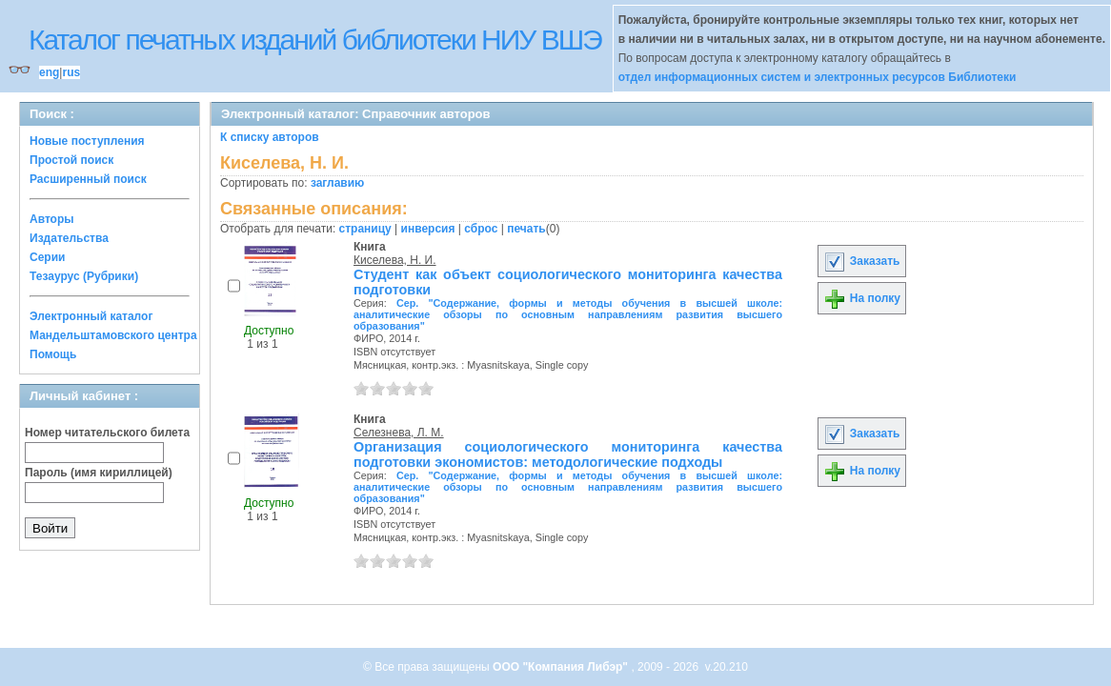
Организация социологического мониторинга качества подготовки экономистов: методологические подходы (568, 454)
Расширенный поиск (88, 179)
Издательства (69, 238)
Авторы (52, 219)
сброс (480, 228)
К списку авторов (269, 137)
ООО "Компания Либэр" (562, 667)
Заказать (861, 261)
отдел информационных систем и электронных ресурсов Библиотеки (817, 77)
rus (71, 72)
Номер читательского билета (107, 432)
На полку (861, 298)
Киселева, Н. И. (395, 260)
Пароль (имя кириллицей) (98, 472)
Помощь (53, 354)
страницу (365, 228)
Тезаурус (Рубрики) (84, 276)
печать (526, 228)
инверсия (428, 228)
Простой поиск (71, 160)
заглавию (337, 183)
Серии (47, 257)
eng (49, 72)
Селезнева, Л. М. (399, 432)
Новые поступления (87, 141)
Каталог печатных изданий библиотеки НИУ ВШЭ (315, 39)
